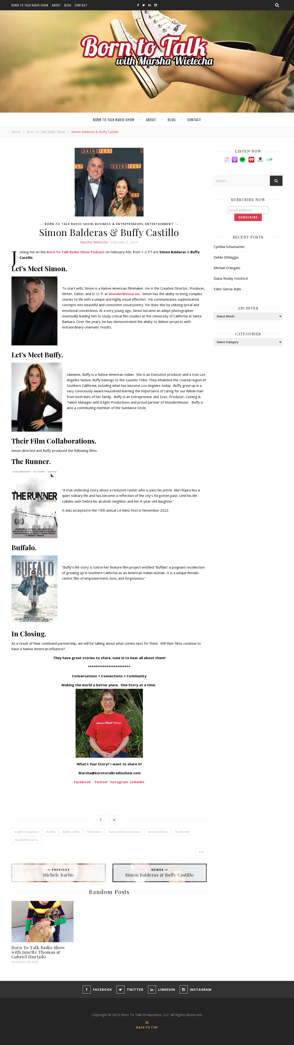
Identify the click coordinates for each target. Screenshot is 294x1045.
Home (16, 132)
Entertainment (159, 224)
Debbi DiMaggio (226, 257)
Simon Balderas (157, 832)
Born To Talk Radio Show (29, 5)
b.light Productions (26, 832)
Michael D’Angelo (227, 267)
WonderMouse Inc (124, 293)
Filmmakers (94, 832)
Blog (67, 5)
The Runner (182, 832)
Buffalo (51, 832)
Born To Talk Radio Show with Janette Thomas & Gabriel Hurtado (38, 952)
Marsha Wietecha (93, 242)
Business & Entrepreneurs (119, 224)
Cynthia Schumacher (229, 246)
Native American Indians (124, 832)
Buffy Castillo (71, 832)
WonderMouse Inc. (26, 840)
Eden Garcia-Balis (227, 289)
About (56, 5)
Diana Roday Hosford (231, 278)
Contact (81, 5)
